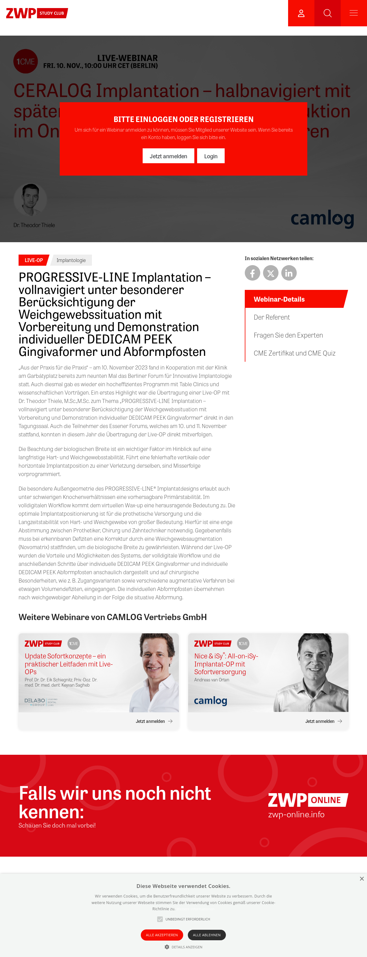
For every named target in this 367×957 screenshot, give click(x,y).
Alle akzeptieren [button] (162, 935)
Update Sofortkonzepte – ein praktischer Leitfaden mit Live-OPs (69, 663)
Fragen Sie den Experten (288, 335)
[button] (184, 947)
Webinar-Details (279, 299)
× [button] (361, 879)
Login (211, 156)
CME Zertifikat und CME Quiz (294, 353)
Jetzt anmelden (168, 156)
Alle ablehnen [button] (207, 935)
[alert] (183, 915)
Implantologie (71, 260)
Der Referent (272, 317)
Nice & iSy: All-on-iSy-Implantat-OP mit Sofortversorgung (226, 663)
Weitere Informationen (195, 909)
